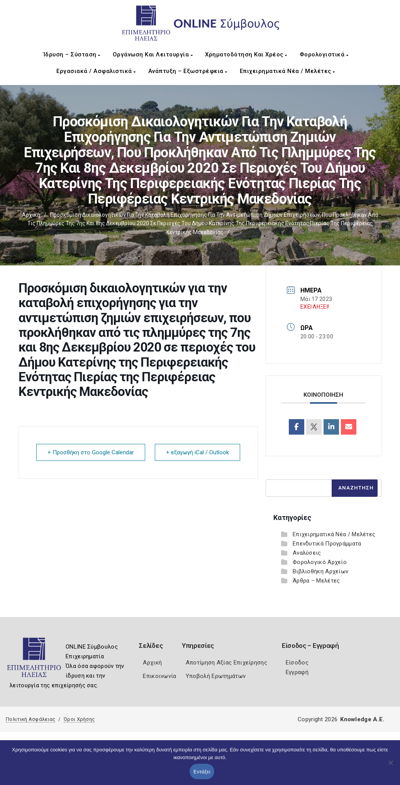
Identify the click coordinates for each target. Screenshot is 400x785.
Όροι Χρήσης (79, 719)
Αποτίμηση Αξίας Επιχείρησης (226, 662)
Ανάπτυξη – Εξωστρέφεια (187, 71)
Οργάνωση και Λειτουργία (153, 54)
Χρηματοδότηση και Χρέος (246, 54)
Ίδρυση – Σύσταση (71, 54)
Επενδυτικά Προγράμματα (327, 543)
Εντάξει (201, 772)
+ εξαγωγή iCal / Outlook (197, 452)
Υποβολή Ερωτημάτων (216, 676)
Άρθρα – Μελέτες (316, 580)
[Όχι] (390, 766)
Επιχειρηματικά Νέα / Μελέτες (287, 71)
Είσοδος (297, 662)
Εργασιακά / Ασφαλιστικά (96, 71)
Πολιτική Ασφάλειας (30, 719)
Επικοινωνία (159, 676)
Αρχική (31, 215)
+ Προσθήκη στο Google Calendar (90, 452)
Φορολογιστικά (324, 54)
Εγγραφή (297, 672)
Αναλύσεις (307, 552)
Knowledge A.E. (362, 719)
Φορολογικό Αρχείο (320, 562)
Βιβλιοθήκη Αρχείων (320, 571)
